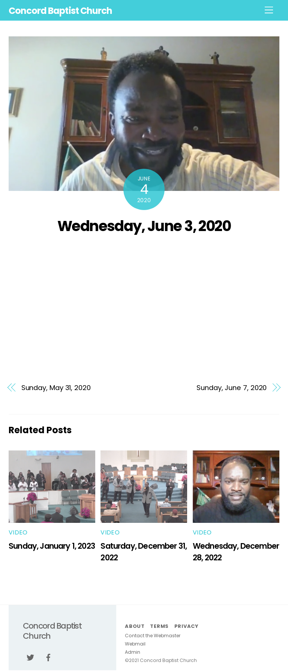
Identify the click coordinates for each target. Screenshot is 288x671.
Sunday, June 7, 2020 (231, 387)
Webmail (135, 644)
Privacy (186, 626)
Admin (132, 652)
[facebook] (48, 657)
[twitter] (30, 657)
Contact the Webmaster (152, 635)
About (135, 626)
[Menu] (268, 10)
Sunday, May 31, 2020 (56, 387)
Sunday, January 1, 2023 (52, 545)
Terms (159, 626)
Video (18, 532)
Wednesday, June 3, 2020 (144, 226)
